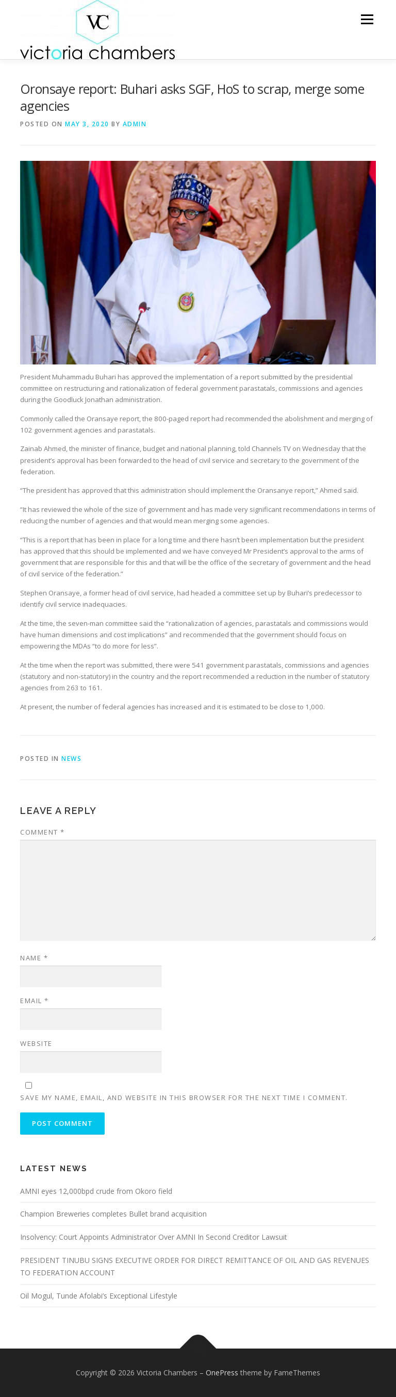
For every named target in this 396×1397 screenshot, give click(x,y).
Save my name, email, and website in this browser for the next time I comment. (184, 1097)
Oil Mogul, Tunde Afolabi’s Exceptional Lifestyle (98, 1296)
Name (34, 957)
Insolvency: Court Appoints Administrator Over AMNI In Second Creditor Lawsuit (153, 1237)
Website (36, 1043)
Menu (367, 19)
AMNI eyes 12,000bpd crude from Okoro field (96, 1191)
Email (34, 1000)
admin (135, 124)
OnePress (222, 1372)
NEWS (71, 758)
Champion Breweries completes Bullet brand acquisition (113, 1214)
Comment (42, 832)
